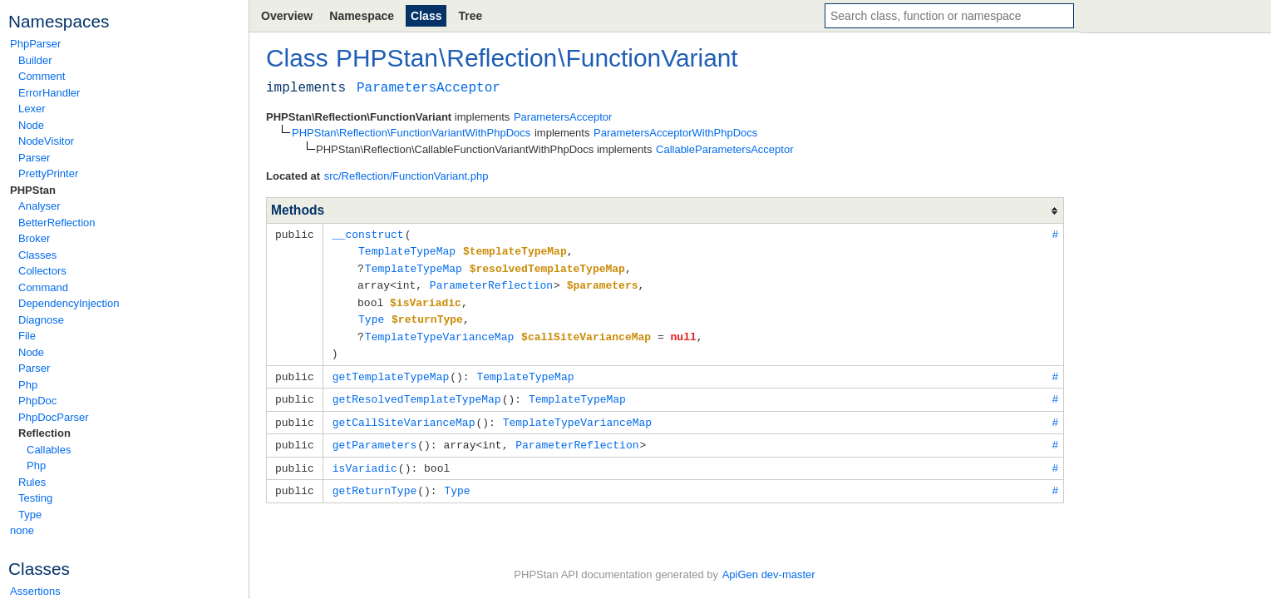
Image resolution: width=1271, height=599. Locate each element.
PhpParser (35, 43)
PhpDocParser (53, 417)
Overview (287, 15)
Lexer (32, 108)
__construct (368, 233)
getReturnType (374, 479)
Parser (34, 157)
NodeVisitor (46, 141)
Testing (35, 498)
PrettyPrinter (48, 173)
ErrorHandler (49, 93)
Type (30, 514)
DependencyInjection (68, 303)
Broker (34, 238)
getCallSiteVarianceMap (404, 413)
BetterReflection (57, 222)
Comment (41, 76)
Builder (35, 60)
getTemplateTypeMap (391, 369)
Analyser (39, 206)
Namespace (361, 15)
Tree (470, 15)
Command (43, 287)
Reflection (44, 433)
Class (426, 15)
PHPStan (33, 190)
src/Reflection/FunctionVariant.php (406, 176)
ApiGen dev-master (768, 574)
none (22, 530)
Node (31, 125)
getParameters (374, 435)
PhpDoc (37, 400)
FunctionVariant (652, 58)
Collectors (42, 271)
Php (27, 385)
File (27, 335)
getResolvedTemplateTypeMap (417, 391)
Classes (37, 255)
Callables (49, 449)
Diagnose (41, 320)
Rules (32, 482)
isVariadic (365, 457)
